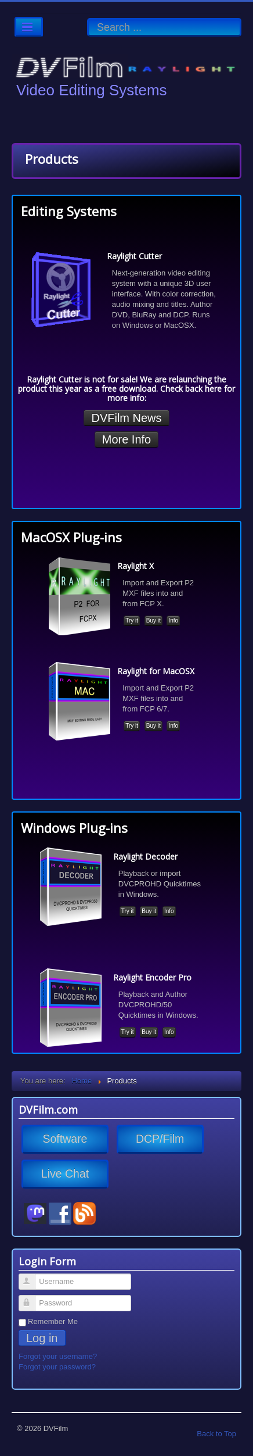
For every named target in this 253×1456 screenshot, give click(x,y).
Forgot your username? (58, 1356)
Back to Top (216, 1433)
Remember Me (53, 1321)
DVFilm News (126, 418)
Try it (131, 620)
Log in (42, 1338)
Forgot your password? (57, 1366)
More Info (126, 439)
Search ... (87, 18)
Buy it (153, 620)
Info (173, 620)
